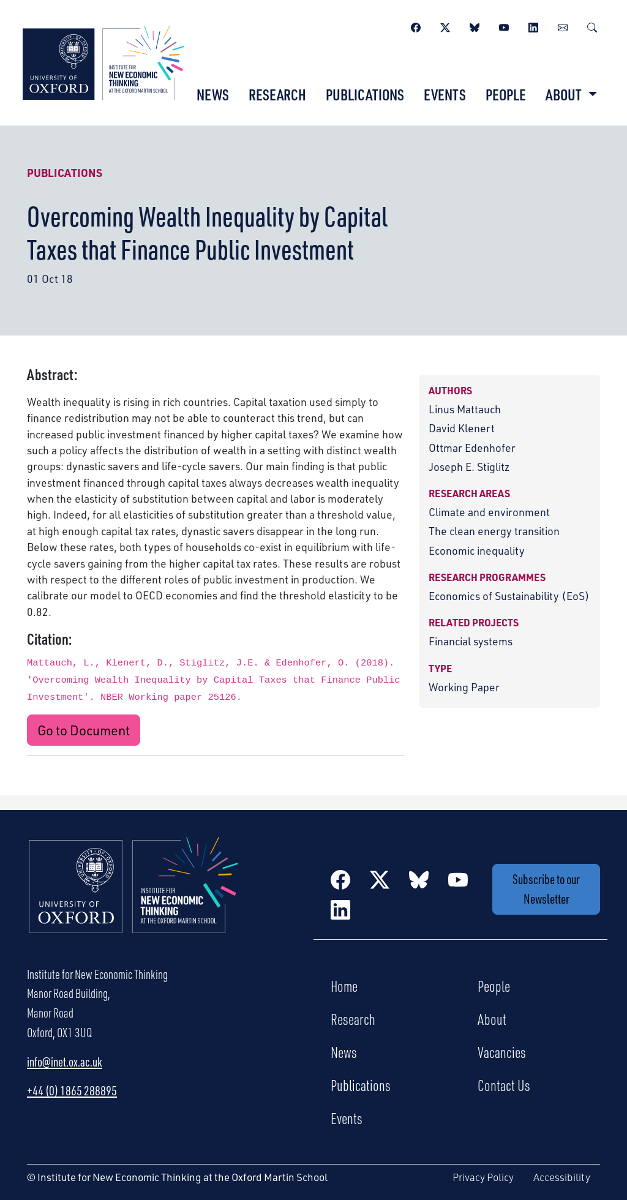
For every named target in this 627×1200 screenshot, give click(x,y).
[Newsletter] (562, 26)
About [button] (565, 94)
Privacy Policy (483, 1177)
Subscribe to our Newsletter (546, 889)
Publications (365, 94)
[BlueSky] (474, 26)
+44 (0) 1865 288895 (72, 1090)
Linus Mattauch (465, 409)
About (492, 1019)
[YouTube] (504, 26)
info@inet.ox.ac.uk (64, 1062)
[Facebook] (415, 26)
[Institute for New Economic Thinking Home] (134, 898)
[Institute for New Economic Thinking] (103, 61)
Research (277, 94)
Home (344, 986)
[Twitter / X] (445, 26)
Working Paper (464, 687)
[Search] (592, 26)
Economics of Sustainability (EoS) (509, 595)
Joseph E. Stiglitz (469, 466)
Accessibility (561, 1177)
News (213, 94)
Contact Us (504, 1085)
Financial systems (470, 641)
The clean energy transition (494, 530)
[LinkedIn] (533, 26)
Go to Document (83, 729)
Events (445, 94)
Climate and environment (489, 511)
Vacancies (502, 1052)
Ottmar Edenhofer (472, 447)
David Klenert (462, 428)
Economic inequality (477, 550)
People (506, 94)
